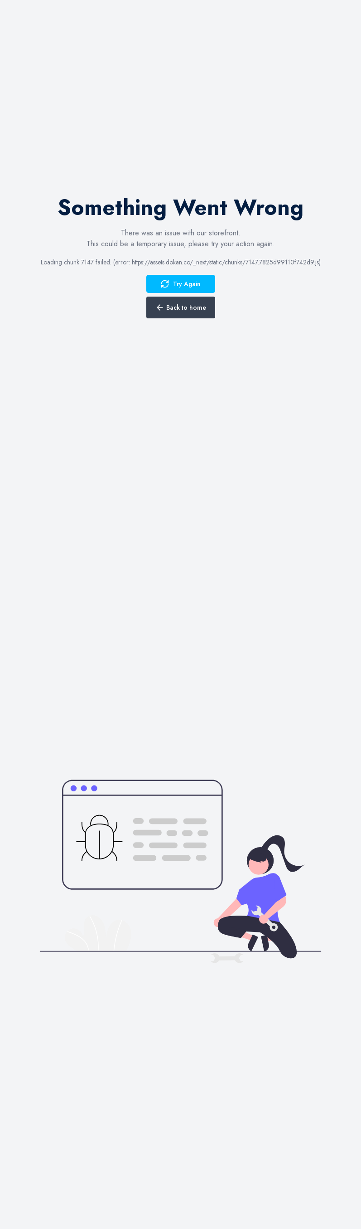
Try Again (180, 283)
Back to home (180, 307)
